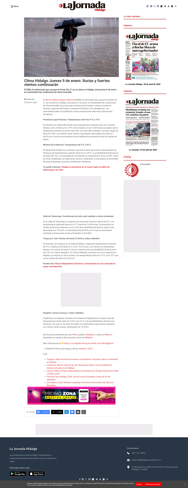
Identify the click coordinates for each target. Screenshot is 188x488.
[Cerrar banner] (185, 484)
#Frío (74, 334)
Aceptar (139, 484)
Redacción (30, 99)
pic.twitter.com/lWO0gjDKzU (100, 343)
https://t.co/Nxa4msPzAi (75, 343)
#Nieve (107, 334)
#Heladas (90, 334)
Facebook (43, 412)
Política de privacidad (152, 484)
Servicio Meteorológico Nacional (60, 100)
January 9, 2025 (85, 348)
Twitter (57, 412)
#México (89, 337)
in (66, 412)
